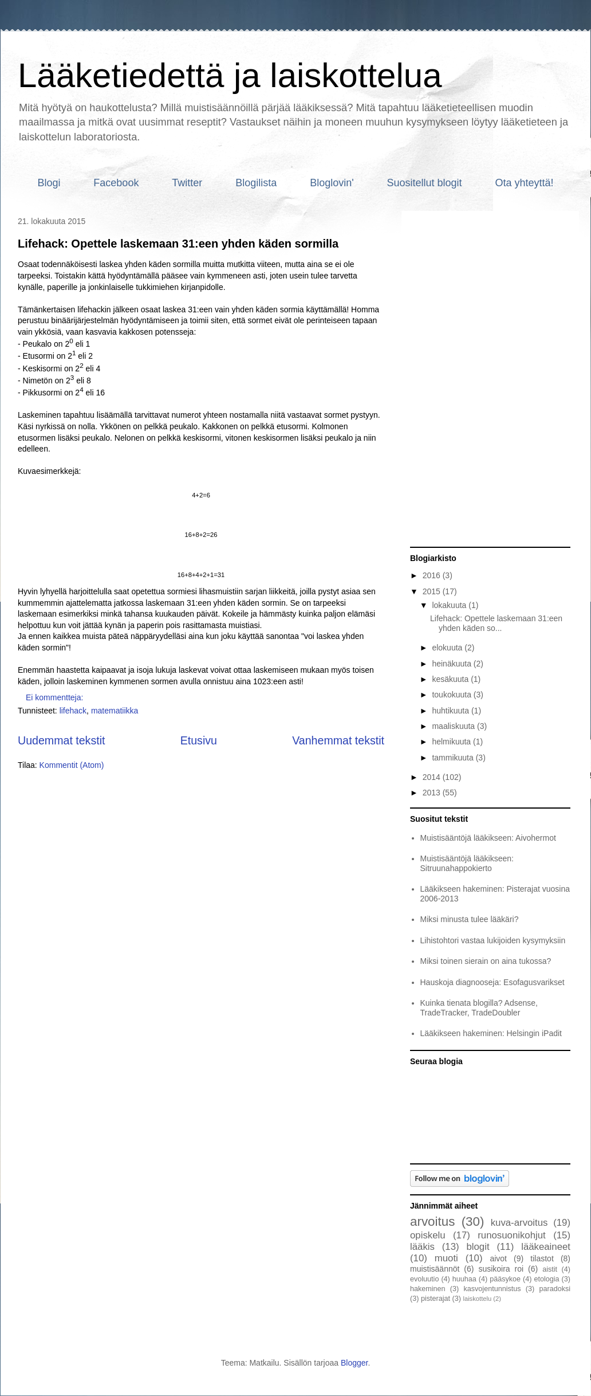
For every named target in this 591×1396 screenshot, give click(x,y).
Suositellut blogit (424, 183)
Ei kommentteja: (55, 697)
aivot (498, 1258)
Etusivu (198, 740)
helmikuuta (452, 741)
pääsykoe (505, 1279)
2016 (433, 575)
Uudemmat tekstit (61, 740)
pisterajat (435, 1299)
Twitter (187, 183)
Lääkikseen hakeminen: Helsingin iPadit (491, 1033)
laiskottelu (477, 1298)
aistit (549, 1269)
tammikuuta (453, 757)
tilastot (541, 1258)
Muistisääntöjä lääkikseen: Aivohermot (488, 837)
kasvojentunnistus (492, 1289)
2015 (433, 591)
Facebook (116, 183)
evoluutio (424, 1279)
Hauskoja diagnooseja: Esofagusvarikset (492, 982)
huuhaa (464, 1279)
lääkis (422, 1246)
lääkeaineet (545, 1246)
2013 (433, 792)
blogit (477, 1246)
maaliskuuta (454, 726)
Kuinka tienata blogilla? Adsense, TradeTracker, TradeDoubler (479, 1007)
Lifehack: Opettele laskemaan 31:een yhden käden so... (496, 623)
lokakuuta (450, 605)
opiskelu (428, 1235)
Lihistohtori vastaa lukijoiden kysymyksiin (493, 940)
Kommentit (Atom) (72, 765)
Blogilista (256, 183)
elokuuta (448, 647)
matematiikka (114, 710)
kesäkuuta (451, 679)
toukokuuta (452, 694)
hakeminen (428, 1289)
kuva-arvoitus (519, 1222)
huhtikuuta (451, 710)
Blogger (354, 1362)
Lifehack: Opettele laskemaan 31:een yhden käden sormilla (178, 243)
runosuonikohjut (512, 1235)
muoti (446, 1258)
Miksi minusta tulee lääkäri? (469, 919)
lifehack (73, 710)
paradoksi (554, 1289)
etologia (547, 1279)
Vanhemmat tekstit (338, 740)
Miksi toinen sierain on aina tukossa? (485, 961)
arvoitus (432, 1221)
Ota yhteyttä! (524, 183)
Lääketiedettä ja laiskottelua (230, 75)
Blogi (48, 183)
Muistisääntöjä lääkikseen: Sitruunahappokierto (467, 863)
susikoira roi (500, 1268)
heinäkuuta (452, 663)
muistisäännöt (434, 1268)
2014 (433, 777)
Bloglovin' (331, 183)
